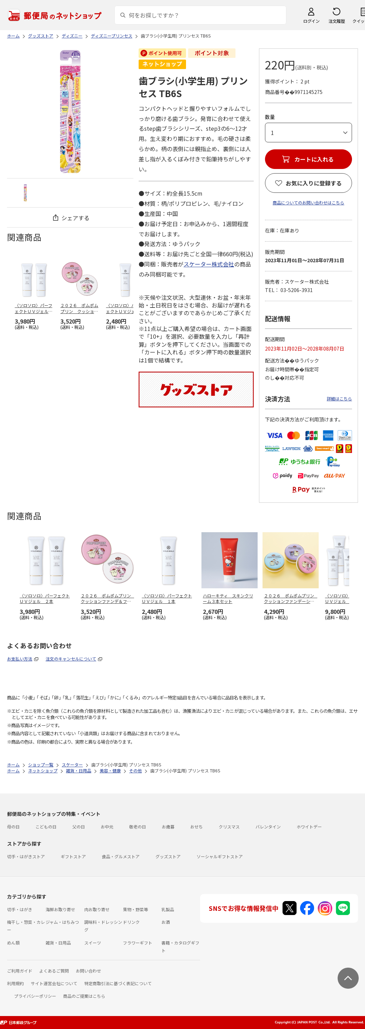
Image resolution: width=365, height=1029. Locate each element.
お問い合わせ (88, 971)
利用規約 (15, 983)
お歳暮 (168, 827)
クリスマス (229, 827)
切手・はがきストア (26, 856)
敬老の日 (137, 827)
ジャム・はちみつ (62, 922)
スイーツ (92, 943)
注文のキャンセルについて (71, 659)
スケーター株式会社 (209, 264)
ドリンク (131, 922)
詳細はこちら (339, 398)
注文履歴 (336, 21)
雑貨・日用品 (58, 943)
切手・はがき (19, 909)
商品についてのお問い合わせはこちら (308, 202)
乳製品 (167, 909)
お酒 (165, 922)
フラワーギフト (137, 943)
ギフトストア (73, 856)
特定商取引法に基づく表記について (118, 983)
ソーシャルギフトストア (220, 856)
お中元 (107, 827)
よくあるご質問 (54, 971)
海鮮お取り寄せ (60, 909)
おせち (196, 827)
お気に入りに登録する (314, 183)
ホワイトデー (309, 827)
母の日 (13, 827)
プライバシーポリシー (35, 996)
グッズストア (168, 856)
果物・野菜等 (135, 909)
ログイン (311, 21)
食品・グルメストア (121, 856)
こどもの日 (46, 827)
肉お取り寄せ (96, 909)
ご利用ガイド (19, 971)
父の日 (78, 827)
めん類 (13, 943)
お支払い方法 (19, 659)
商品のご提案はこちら (84, 996)
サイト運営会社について (54, 983)
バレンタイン (268, 827)
